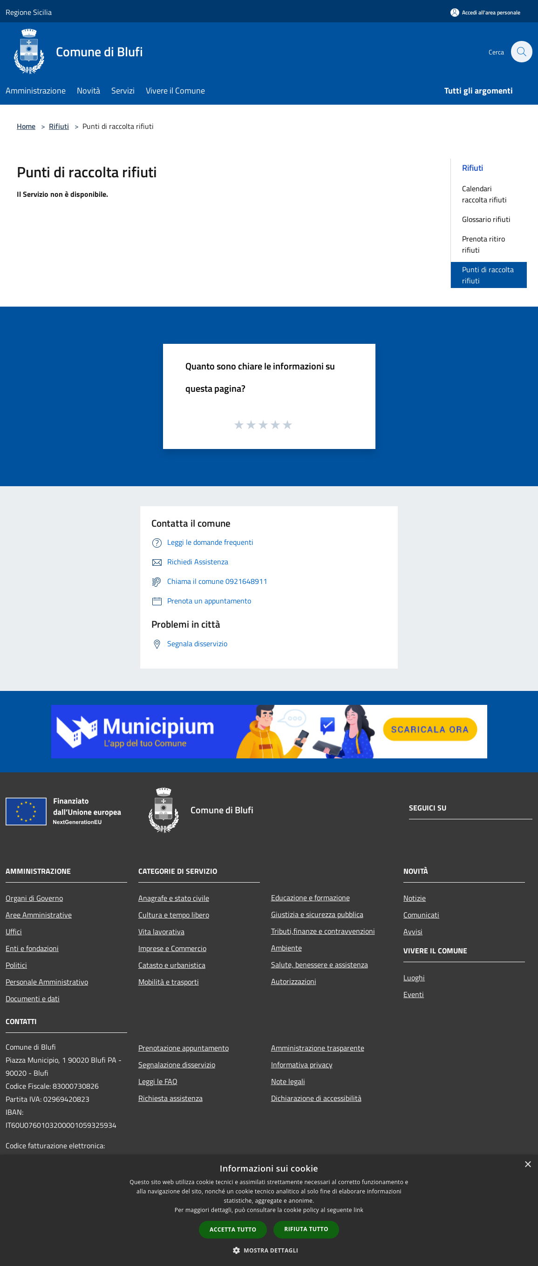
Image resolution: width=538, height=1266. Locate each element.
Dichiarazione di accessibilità (316, 1098)
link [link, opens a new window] (358, 1210)
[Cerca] (521, 51)
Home (26, 126)
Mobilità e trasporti (168, 981)
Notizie (414, 898)
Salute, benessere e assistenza (319, 964)
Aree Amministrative (39, 914)
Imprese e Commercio (172, 948)
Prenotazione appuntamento (183, 1047)
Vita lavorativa (161, 931)
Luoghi (414, 977)
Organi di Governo (34, 898)
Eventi (413, 994)
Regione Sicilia (29, 12)
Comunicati (421, 914)
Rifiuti (59, 126)
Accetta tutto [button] (233, 1229)
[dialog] (269, 1210)
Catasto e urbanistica (171, 965)
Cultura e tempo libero (173, 914)
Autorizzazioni (293, 981)
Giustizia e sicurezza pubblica (317, 914)
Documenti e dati (33, 998)
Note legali (288, 1081)
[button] (269, 1250)
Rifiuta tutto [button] (306, 1229)
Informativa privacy (302, 1064)
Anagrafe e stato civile (173, 898)
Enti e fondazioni (32, 948)
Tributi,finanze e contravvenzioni (323, 931)
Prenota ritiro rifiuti (483, 244)
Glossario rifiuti (486, 219)
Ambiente (286, 947)
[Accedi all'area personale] (485, 12)
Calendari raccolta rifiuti (484, 194)
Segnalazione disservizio (176, 1064)
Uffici (14, 931)
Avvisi (412, 931)
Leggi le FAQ (157, 1081)
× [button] (527, 1164)
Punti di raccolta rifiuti (488, 275)
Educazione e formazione (310, 897)
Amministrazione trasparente (317, 1047)
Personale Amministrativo (47, 981)
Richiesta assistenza (170, 1098)
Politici (16, 965)
